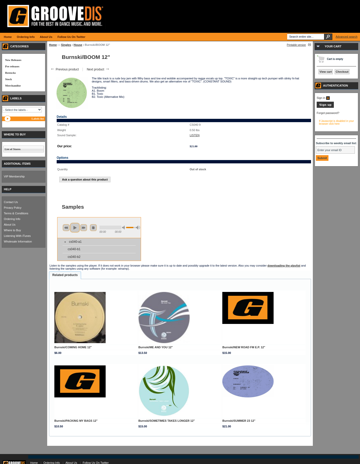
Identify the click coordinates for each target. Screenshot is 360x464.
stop (93, 227)
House (78, 44)
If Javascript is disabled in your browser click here (336, 122)
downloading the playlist (283, 265)
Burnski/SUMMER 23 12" (238, 420)
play (75, 228)
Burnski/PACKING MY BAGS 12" (76, 420)
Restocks (10, 72)
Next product (98, 69)
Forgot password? (328, 112)
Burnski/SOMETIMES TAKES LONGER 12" (166, 420)
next (83, 227)
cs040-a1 (75, 242)
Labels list (38, 118)
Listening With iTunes (17, 235)
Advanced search (346, 36)
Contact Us (11, 202)
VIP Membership (14, 176)
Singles (66, 44)
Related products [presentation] (65, 275)
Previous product (64, 69)
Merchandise (13, 85)
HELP (7, 189)
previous (66, 227)
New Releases (13, 59)
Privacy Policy (12, 207)
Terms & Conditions (16, 213)
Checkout (342, 71)
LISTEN (195, 135)
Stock (8, 79)
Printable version (296, 45)
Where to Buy (12, 230)
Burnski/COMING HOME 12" (73, 347)
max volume (138, 227)
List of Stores (13, 149)
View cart (325, 71)
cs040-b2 (74, 257)
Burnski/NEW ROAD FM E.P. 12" (243, 347)
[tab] (65, 275)
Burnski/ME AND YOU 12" (155, 347)
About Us (9, 224)
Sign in (323, 97)
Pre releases (12, 66)
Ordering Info (12, 218)
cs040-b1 (74, 249)
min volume (124, 227)
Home (53, 44)
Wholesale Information (18, 241)
